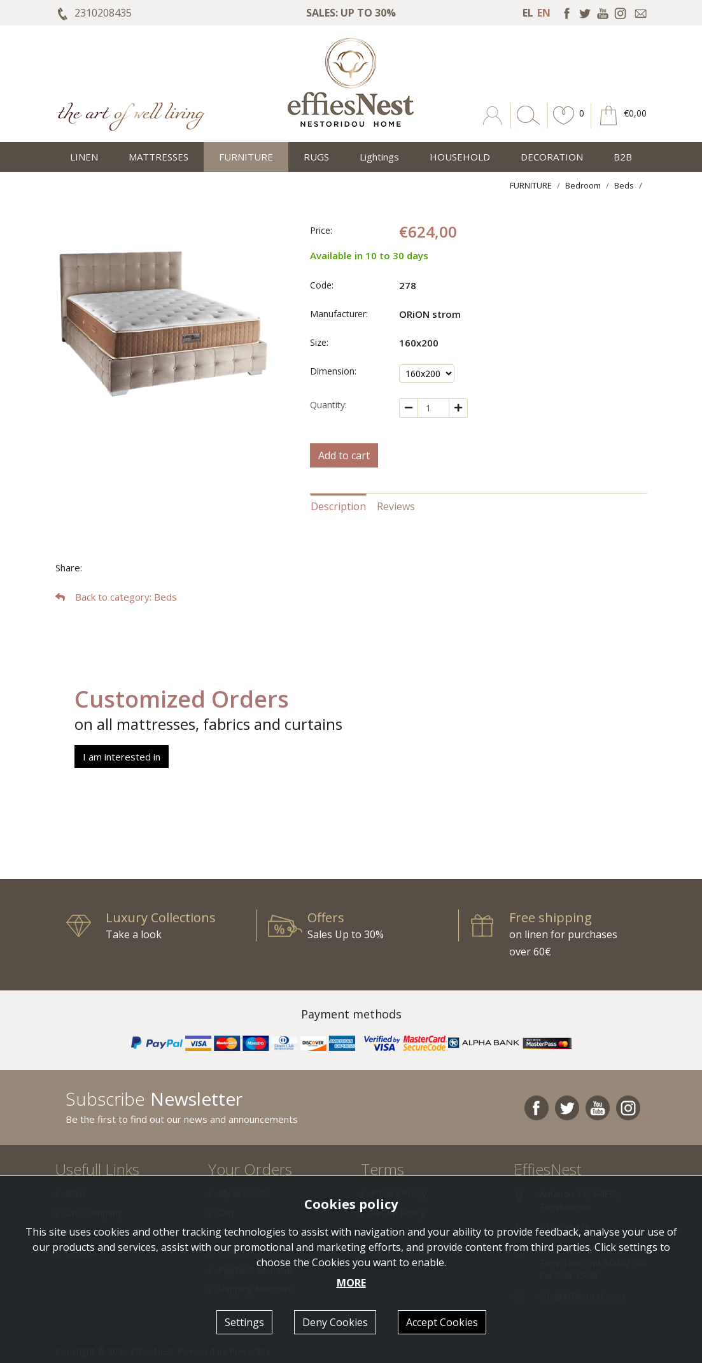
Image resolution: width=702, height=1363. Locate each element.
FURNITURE (531, 185)
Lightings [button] (379, 156)
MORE (351, 1283)
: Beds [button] (116, 596)
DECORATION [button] (552, 156)
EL (528, 13)
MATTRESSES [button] (158, 156)
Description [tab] (338, 506)
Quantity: (328, 405)
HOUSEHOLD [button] (460, 156)
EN (544, 13)
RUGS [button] (316, 156)
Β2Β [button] (623, 156)
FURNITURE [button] (246, 156)
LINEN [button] (84, 156)
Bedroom (583, 185)
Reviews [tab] (396, 506)
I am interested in (121, 756)
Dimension (332, 371)
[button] (564, 124)
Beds (624, 185)
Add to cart (344, 455)
